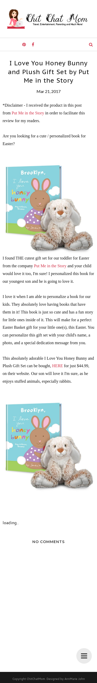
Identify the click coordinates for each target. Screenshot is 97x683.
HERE (57, 366)
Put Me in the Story (28, 113)
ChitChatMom (36, 679)
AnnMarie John (74, 679)
